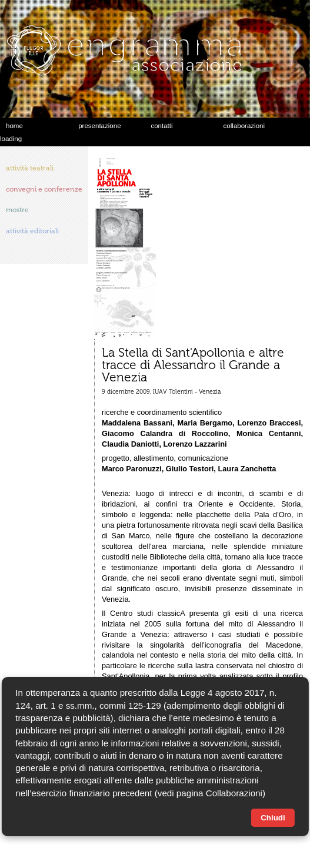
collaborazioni (244, 125)
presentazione (99, 125)
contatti (161, 125)
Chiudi (273, 817)
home (14, 125)
